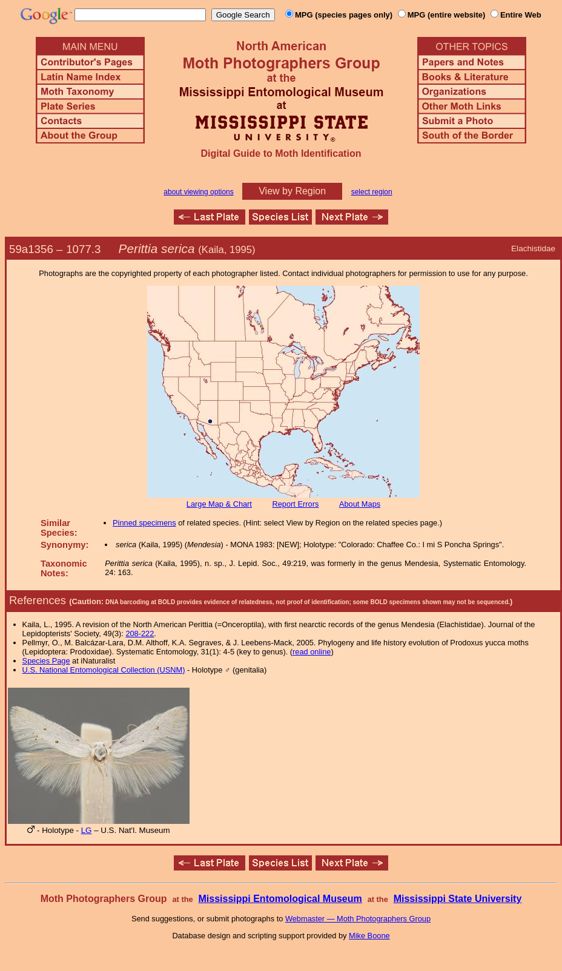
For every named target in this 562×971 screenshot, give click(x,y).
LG (86, 830)
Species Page (46, 660)
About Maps (359, 504)
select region (371, 192)
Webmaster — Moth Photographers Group (358, 918)
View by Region (292, 191)
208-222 (139, 633)
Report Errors (296, 504)
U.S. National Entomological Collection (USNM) (103, 669)
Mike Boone (369, 935)
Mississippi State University (458, 899)
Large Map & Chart (219, 504)
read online (312, 651)
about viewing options (198, 192)
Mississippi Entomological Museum (280, 899)
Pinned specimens (144, 522)
